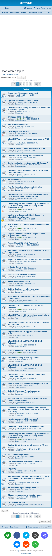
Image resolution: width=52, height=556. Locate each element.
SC (16, 200)
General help (19, 96)
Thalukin (19, 157)
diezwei (19, 317)
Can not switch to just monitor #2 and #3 (25, 462)
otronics (19, 393)
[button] (14, 84)
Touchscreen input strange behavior (23, 488)
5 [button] (30, 84)
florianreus (20, 300)
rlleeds (19, 174)
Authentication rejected (18, 124)
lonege (19, 254)
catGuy (19, 276)
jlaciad (19, 111)
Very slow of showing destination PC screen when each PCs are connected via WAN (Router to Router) (28, 410)
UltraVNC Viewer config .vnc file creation (25, 156)
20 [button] (36, 84)
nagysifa (19, 261)
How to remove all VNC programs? (23, 419)
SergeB (19, 402)
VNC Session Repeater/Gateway (22, 274)
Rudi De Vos (21, 119)
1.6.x (16, 318)
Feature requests (20, 152)
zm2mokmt (20, 413)
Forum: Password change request (22, 350)
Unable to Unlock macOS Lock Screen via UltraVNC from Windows (26, 216)
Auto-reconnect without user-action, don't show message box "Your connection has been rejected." (28, 478)
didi (18, 189)
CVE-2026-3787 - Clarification (20, 117)
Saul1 (18, 126)
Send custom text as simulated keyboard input (28, 384)
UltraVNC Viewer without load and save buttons (28, 315)
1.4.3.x (17, 404)
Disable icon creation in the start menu (25, 495)
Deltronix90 (20, 497)
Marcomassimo (22, 428)
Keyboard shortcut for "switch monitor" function (29, 260)
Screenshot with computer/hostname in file (26, 148)
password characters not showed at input (26, 426)
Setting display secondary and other (23, 289)
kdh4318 (19, 269)
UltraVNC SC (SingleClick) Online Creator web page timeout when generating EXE (28, 195)
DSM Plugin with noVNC (18, 132)
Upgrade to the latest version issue (23, 100)
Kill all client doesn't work (19, 282)
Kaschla (19, 150)
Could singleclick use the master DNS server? (28, 163)
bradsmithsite (21, 143)
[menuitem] (7, 8)
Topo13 (19, 489)
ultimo (19, 385)
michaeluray (21, 482)
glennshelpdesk (22, 165)
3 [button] (23, 84)
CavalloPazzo (21, 449)
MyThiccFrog (21, 245)
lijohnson (19, 198)
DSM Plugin (19, 135)
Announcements (20, 120)
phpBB (19, 551)
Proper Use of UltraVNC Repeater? (23, 243)
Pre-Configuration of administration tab (25, 187)
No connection (14, 180)
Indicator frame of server (18, 267)
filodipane (20, 421)
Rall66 (19, 326)
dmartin (19, 283)
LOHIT (19, 219)
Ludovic (19, 209)
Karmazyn (20, 102)
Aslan (18, 456)
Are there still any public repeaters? (23, 358)
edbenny (19, 378)
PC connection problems (18, 454)
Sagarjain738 (21, 133)
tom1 (18, 95)
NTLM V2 (12, 469)
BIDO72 (19, 471)
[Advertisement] (26, 42)
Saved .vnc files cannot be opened (23, 93)
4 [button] (26, 84)
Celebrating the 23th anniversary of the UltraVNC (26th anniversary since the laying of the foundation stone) (29, 206)
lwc (18, 359)
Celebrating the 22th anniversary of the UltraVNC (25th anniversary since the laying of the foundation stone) (29, 436)
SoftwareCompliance (24, 504)
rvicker (19, 463)
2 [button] (20, 84)
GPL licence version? (17, 502)
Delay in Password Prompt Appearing (24, 391)
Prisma (19, 335)
